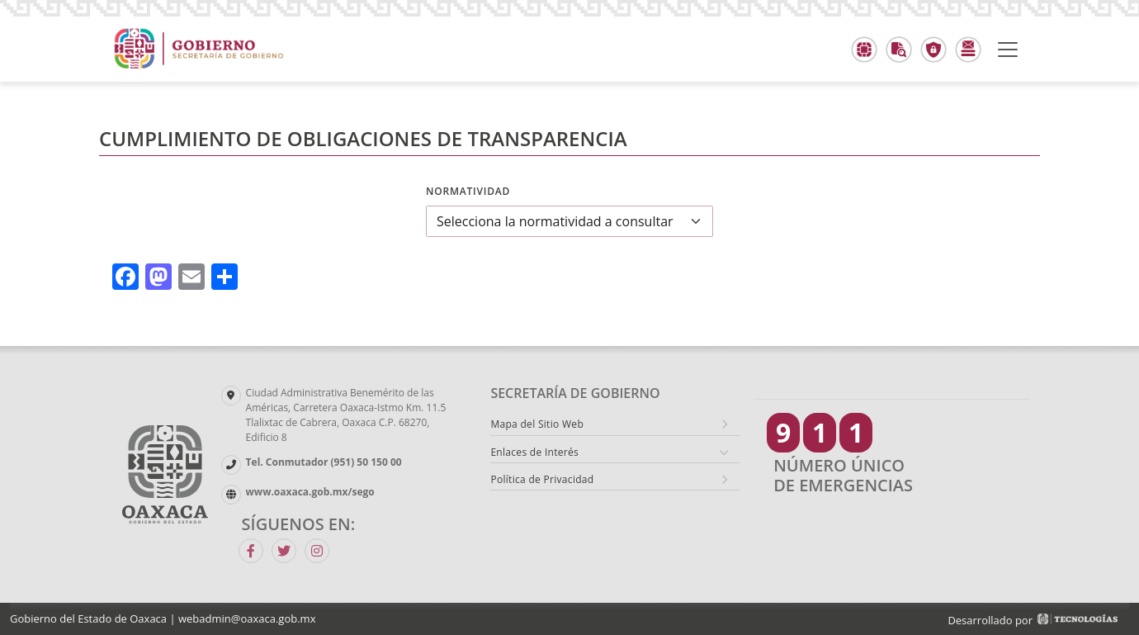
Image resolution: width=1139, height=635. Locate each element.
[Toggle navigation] (1007, 49)
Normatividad (468, 191)
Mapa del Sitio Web (537, 424)
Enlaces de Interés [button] (534, 452)
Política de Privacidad (541, 479)
